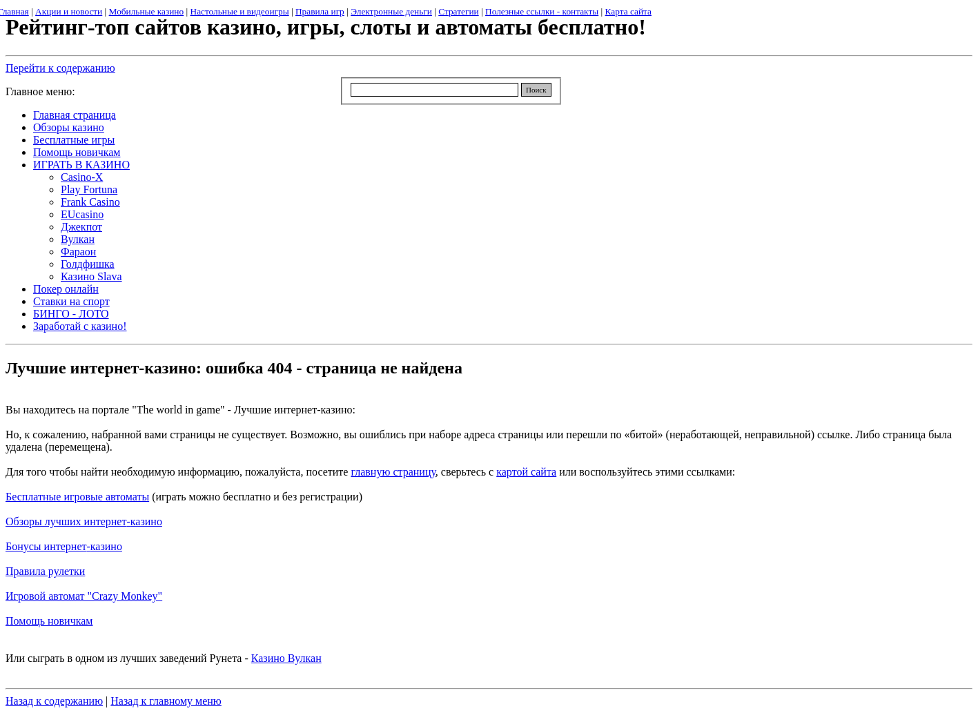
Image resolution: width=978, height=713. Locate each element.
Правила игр (319, 11)
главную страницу (393, 472)
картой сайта (526, 472)
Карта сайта (628, 11)
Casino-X (82, 177)
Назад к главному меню (166, 701)
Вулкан (78, 239)
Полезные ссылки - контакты (541, 11)
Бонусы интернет (46, 546)
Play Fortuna (89, 189)
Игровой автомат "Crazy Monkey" (84, 596)
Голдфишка (88, 264)
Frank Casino (90, 202)
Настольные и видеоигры (239, 11)
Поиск (536, 90)
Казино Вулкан (286, 658)
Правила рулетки (45, 571)
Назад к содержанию (54, 701)
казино (146, 521)
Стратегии (458, 11)
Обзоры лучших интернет (66, 521)
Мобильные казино (146, 11)
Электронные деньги (391, 11)
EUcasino (82, 214)
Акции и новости (68, 11)
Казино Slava (91, 276)
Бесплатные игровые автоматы (77, 496)
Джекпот (81, 227)
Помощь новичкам (49, 621)
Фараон (78, 251)
